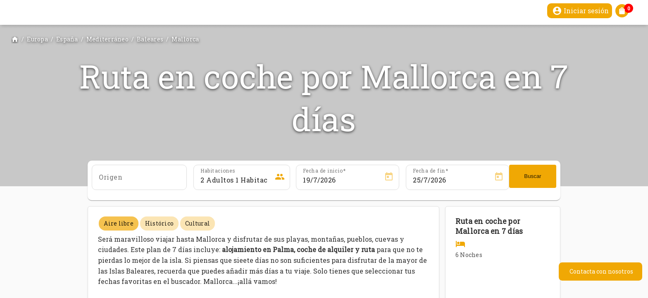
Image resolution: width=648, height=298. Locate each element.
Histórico (159, 223)
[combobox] (139, 180)
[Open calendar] (389, 177)
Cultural (197, 223)
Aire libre (118, 223)
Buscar (532, 176)
